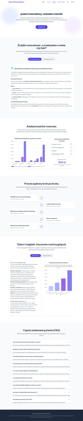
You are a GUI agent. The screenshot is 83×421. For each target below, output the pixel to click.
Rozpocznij (41, 27)
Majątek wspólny (47, 255)
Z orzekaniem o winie (48, 59)
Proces (54, 2)
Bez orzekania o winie (35, 59)
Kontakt (72, 2)
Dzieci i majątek (61, 2)
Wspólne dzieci (35, 255)
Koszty (48, 2)
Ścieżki (43, 2)
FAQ (68, 2)
